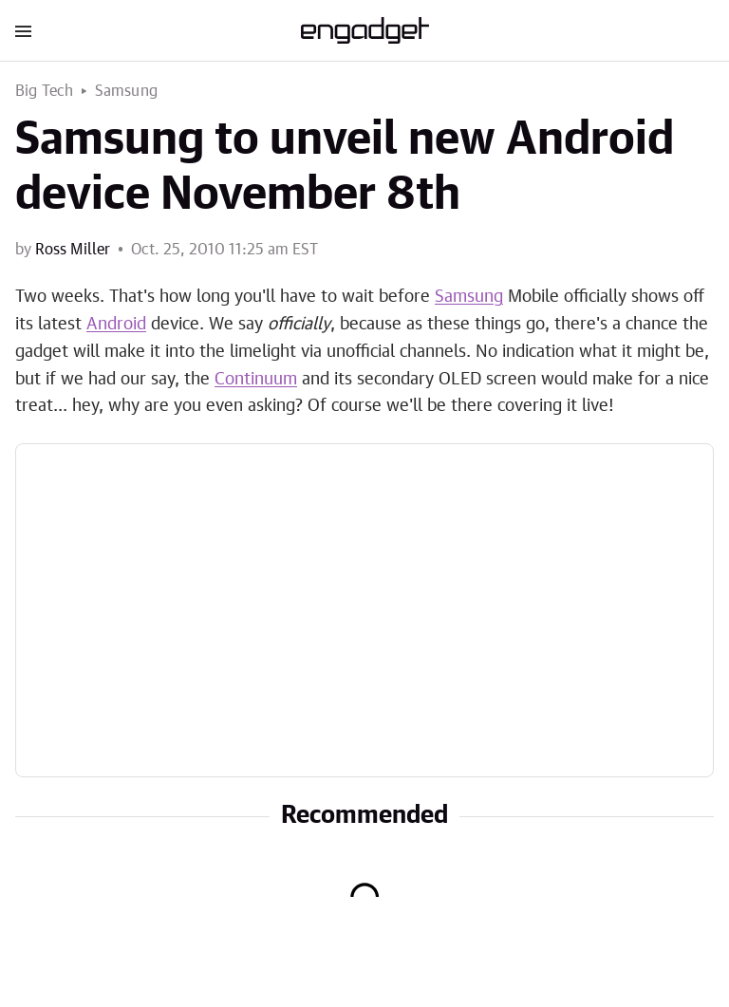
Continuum (256, 379)
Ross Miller (72, 249)
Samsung (126, 91)
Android (116, 324)
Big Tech (44, 91)
